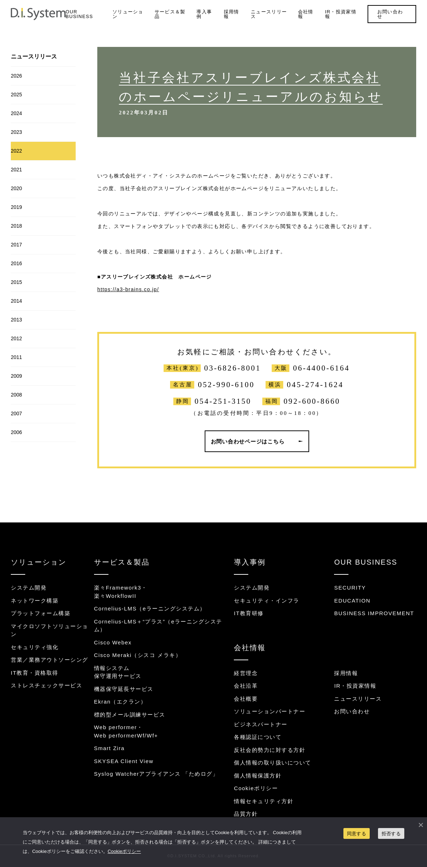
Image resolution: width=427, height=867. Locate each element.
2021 (16, 169)
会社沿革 (246, 686)
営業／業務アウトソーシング (49, 660)
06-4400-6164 (321, 368)
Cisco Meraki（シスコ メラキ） (137, 655)
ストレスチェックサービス (46, 685)
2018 (16, 226)
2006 (16, 432)
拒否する (391, 833)
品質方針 (246, 814)
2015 (16, 282)
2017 (16, 245)
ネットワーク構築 (34, 600)
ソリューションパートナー (269, 711)
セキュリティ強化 (34, 647)
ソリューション (127, 14)
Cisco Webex (113, 642)
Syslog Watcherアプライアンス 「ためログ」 (156, 774)
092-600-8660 (312, 401)
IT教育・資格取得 (34, 673)
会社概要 (246, 699)
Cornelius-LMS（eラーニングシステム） (150, 608)
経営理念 (246, 673)
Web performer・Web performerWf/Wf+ (126, 731)
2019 (16, 207)
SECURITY (350, 587)
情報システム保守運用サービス (118, 672)
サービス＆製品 (170, 14)
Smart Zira (109, 748)
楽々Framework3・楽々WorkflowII (120, 591)
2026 (16, 76)
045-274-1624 (315, 385)
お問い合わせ (390, 14)
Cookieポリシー (256, 788)
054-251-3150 (223, 401)
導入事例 (204, 14)
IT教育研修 (248, 613)
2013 (16, 320)
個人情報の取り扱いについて (272, 762)
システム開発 (28, 587)
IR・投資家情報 (340, 14)
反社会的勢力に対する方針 (269, 750)
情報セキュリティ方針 (263, 801)
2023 (16, 132)
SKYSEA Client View (124, 761)
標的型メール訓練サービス (129, 714)
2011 (16, 357)
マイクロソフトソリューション (49, 630)
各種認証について (257, 737)
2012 (16, 338)
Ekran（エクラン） (120, 702)
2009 (16, 376)
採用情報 (231, 14)
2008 (16, 395)
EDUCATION (352, 600)
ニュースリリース (269, 14)
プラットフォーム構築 (40, 613)
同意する (356, 833)
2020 (16, 188)
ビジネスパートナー (261, 724)
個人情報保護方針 (257, 775)
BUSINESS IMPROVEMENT (374, 613)
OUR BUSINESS (79, 14)
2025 (16, 94)
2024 (16, 113)
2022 (16, 151)
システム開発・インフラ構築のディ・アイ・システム (38, 14)
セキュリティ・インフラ (266, 600)
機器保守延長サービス (124, 689)
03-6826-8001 (232, 368)
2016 (16, 263)
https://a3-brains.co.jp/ (128, 289)
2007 (16, 413)
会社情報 (305, 14)
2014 (16, 301)
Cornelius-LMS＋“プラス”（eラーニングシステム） (158, 625)
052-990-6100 (226, 385)
